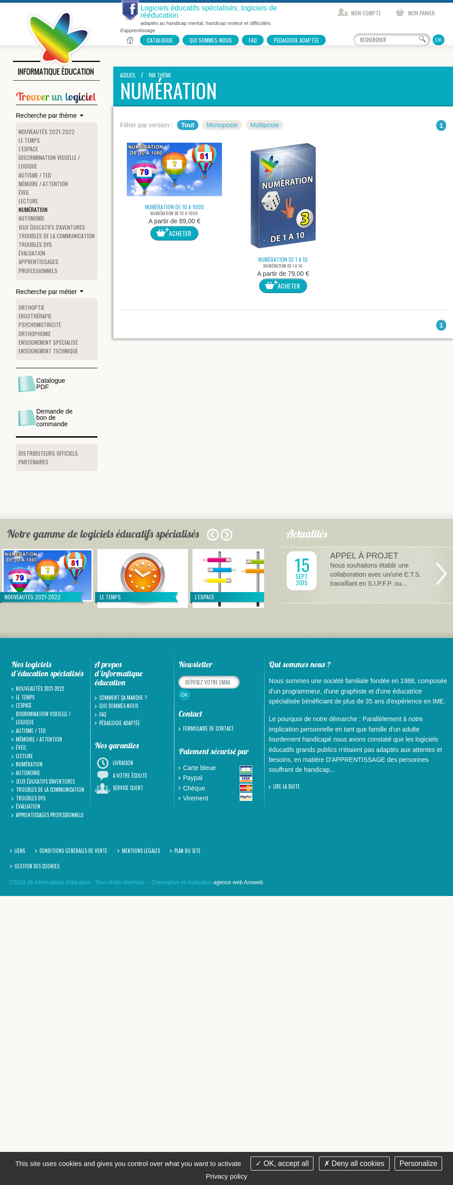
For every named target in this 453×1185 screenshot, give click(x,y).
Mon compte (366, 13)
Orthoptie (31, 307)
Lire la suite (286, 786)
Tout (187, 125)
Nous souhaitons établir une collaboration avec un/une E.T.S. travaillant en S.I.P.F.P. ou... (375, 574)
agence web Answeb (238, 882)
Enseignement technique (48, 351)
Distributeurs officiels (48, 453)
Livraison (123, 762)
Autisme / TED (35, 175)
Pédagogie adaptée (296, 40)
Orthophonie (35, 333)
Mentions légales (141, 850)
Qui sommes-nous (210, 40)
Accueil (130, 40)
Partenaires (33, 462)
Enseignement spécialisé (48, 342)
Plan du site (187, 850)
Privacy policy (226, 1176)
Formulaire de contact (208, 728)
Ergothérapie (35, 316)
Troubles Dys (35, 244)
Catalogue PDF (50, 383)
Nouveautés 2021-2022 (47, 131)
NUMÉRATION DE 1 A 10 (283, 259)
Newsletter (195, 664)
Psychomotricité (40, 324)
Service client (128, 787)
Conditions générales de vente (73, 850)
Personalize (419, 1163)
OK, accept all (281, 1163)
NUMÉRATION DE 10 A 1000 (174, 207)
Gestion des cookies (36, 866)
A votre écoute (130, 775)
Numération (33, 209)
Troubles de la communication (57, 236)
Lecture (28, 201)
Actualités (307, 533)
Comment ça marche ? (123, 697)
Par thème (160, 75)
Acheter (180, 233)
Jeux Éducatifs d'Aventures (52, 227)
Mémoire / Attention (43, 184)
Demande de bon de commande (54, 418)
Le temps (29, 140)
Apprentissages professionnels (49, 815)
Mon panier (421, 13)
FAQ (253, 40)
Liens (19, 850)
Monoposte (222, 125)
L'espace (28, 149)
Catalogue (160, 40)
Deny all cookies (354, 1163)
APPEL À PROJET (364, 555)
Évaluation (32, 253)
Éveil (24, 192)
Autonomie (31, 218)
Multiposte (264, 125)
